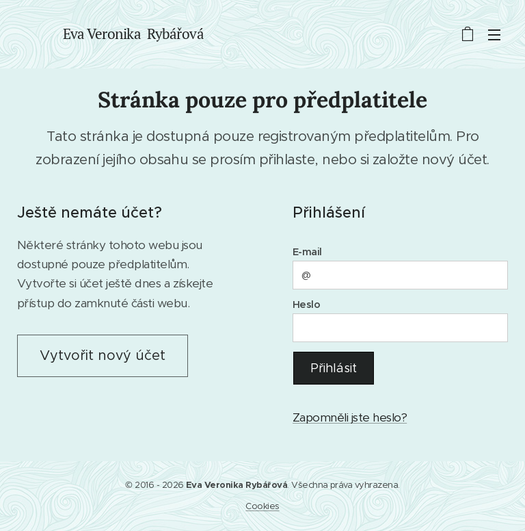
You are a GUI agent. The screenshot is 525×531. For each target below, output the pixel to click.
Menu (494, 35)
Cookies (262, 506)
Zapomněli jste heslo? (350, 418)
